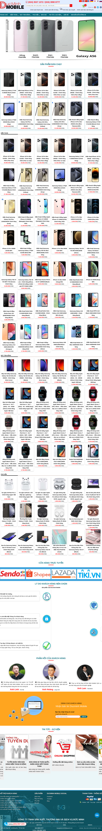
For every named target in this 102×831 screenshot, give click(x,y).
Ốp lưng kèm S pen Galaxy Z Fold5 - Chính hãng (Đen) (9, 521)
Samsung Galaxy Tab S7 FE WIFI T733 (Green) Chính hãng (9, 282)
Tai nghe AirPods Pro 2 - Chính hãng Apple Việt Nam (9, 495)
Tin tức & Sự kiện (55, 15)
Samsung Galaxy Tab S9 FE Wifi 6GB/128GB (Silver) (76, 250)
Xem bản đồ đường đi (78, 14)
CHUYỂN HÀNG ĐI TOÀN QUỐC (9, 796)
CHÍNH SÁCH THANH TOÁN (8, 805)
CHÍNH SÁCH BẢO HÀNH (7, 798)
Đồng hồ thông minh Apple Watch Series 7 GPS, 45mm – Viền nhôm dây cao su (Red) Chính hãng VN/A (93, 406)
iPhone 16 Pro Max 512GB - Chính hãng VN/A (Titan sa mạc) (59, 92)
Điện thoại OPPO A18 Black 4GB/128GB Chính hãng (93, 313)
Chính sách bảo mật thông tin (85, 9)
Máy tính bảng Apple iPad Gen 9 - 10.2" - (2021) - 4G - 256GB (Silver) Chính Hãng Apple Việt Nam (76, 378)
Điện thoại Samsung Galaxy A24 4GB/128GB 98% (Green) (59, 313)
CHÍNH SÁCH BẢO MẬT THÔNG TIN (11, 801)
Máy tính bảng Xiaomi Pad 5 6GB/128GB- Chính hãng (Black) (42, 461)
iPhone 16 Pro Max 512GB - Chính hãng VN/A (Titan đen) (93, 92)
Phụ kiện (36, 15)
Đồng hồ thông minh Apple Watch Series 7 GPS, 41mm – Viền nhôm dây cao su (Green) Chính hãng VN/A (93, 435)
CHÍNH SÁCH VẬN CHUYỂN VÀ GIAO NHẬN (13, 807)
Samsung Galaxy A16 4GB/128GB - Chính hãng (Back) (76, 313)
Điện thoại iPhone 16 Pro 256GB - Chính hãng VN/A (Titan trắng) (25, 92)
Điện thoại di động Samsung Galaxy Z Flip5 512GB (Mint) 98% (25, 250)
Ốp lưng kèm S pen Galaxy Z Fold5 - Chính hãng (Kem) (26, 521)
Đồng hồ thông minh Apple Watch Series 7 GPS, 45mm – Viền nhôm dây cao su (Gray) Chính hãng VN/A (42, 406)
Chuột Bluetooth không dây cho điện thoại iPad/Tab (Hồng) (93, 547)
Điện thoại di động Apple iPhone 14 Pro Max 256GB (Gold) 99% (93, 187)
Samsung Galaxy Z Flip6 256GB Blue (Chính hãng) (8, 122)
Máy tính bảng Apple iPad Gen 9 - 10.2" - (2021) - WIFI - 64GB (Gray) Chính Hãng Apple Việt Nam (42, 435)
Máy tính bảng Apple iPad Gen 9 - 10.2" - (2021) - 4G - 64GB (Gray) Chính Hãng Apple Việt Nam (25, 406)
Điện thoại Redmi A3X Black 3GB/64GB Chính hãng (93, 344)
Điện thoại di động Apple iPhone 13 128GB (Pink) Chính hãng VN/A (59, 219)
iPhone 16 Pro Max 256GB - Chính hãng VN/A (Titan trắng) (76, 92)
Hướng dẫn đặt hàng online (63, 762)
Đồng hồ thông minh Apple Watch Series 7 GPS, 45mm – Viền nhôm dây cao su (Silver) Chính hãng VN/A (8, 435)
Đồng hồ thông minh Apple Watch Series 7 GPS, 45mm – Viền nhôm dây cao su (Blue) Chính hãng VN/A (59, 406)
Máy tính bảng (25, 15)
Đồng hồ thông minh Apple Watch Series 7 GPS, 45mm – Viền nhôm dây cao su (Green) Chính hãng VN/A (76, 406)
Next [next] (100, 747)
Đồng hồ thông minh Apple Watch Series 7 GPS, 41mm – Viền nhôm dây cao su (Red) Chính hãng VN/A (76, 435)
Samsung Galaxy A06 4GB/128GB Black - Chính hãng (59, 344)
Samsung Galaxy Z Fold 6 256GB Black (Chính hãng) (9, 92)
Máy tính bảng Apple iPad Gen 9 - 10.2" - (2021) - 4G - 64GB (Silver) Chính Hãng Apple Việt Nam (9, 406)
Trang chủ (4, 14)
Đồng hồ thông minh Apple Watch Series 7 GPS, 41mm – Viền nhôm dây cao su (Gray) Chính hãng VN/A (25, 464)
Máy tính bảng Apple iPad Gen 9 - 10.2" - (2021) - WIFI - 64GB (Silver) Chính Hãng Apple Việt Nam (26, 435)
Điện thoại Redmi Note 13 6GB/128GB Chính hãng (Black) (25, 313)
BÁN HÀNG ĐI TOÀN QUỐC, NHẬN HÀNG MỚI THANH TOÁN (39, 764)
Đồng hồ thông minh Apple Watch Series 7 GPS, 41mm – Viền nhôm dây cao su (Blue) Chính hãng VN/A (8, 464)
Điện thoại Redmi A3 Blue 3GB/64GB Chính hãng (76, 345)
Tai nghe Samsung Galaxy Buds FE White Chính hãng (42, 521)
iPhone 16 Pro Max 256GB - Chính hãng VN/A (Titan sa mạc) (42, 92)
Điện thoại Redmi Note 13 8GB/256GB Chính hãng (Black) (76, 282)
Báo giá (44, 14)
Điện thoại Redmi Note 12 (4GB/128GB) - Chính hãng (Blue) (42, 313)
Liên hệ (65, 14)
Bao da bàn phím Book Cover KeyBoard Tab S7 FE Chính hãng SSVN (93, 495)
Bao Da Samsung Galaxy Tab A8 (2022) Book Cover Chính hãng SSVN (25, 547)
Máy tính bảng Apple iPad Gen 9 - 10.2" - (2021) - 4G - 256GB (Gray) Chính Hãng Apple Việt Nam (93, 378)
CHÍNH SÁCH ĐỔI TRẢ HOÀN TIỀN (10, 803)
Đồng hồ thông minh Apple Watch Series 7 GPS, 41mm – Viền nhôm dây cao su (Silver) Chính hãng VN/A (59, 435)
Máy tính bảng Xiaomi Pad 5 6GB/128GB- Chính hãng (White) (59, 461)
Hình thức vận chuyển (67, 9)
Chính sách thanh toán (36, 9)
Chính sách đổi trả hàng (51, 9)
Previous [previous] (2, 747)
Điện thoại (14, 15)
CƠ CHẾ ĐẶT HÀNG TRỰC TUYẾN (10, 809)
